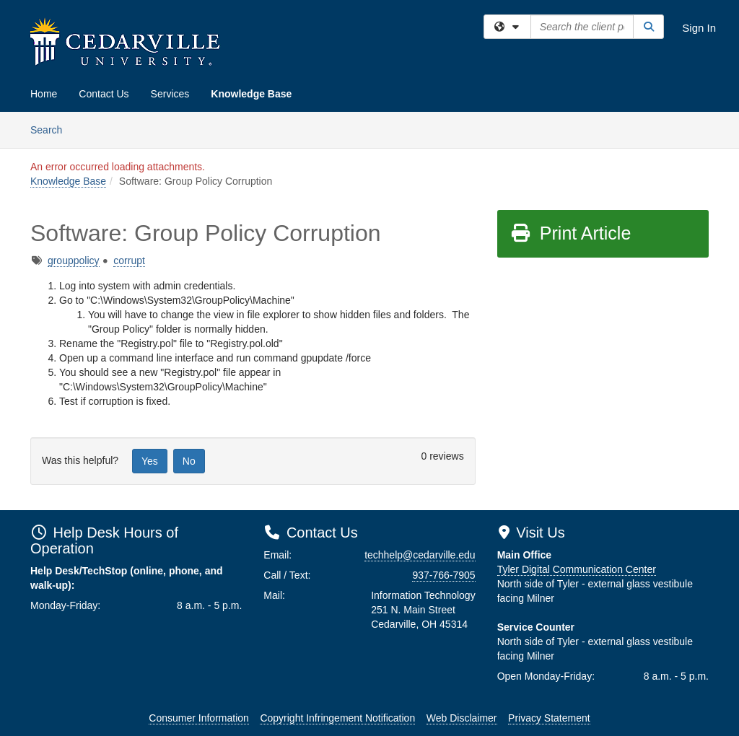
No (189, 461)
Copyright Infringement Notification (337, 718)
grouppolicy (74, 260)
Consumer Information (199, 718)
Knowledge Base (251, 94)
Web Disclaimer (462, 718)
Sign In (699, 28)
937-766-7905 (443, 575)
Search (51, 129)
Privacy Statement (549, 718)
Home (43, 94)
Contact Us (103, 94)
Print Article (570, 233)
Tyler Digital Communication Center (576, 569)
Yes (149, 461)
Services (170, 94)
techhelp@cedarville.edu (420, 555)
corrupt (129, 260)
